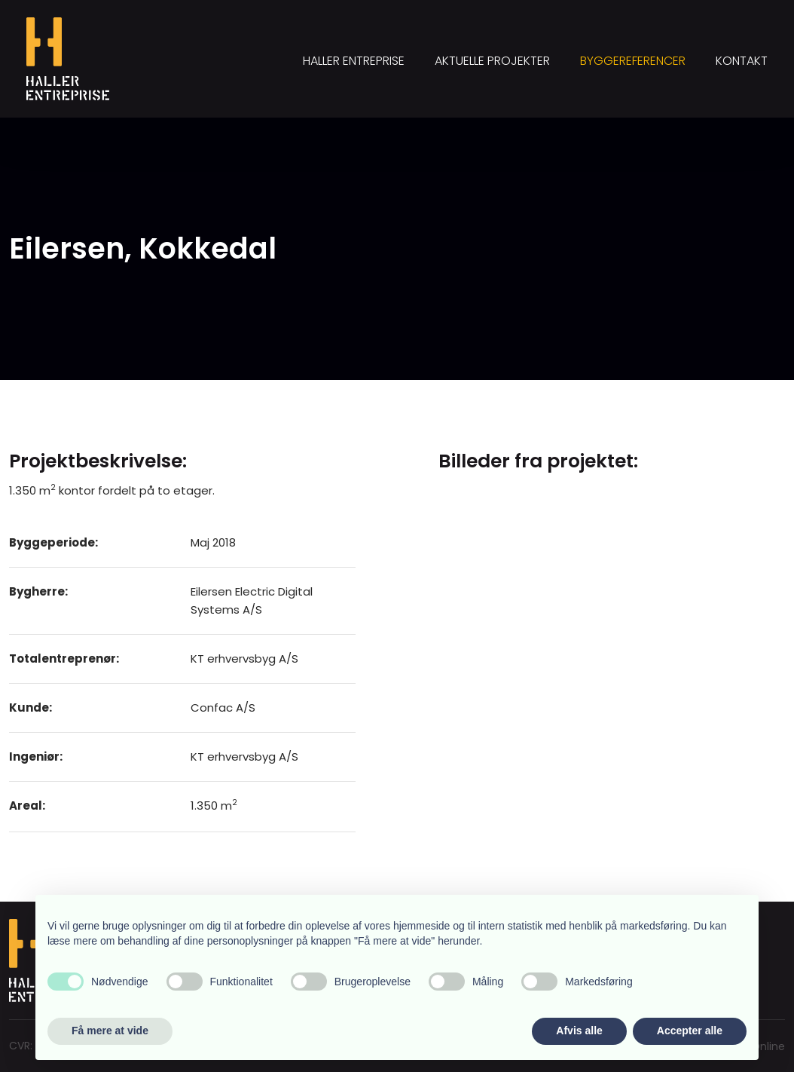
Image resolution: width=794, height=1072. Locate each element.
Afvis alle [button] (579, 1031)
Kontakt (742, 60)
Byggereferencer (633, 60)
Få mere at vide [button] (110, 1031)
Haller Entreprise (354, 60)
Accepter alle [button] (689, 1031)
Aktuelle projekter (492, 60)
